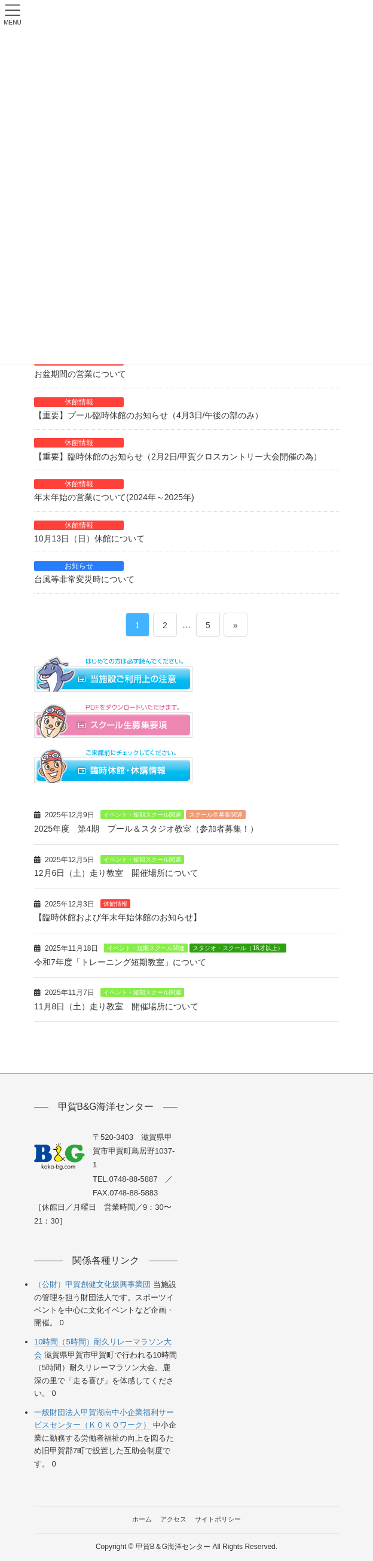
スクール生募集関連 (216, 814)
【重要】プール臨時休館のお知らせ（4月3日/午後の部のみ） (148, 415)
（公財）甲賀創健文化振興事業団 (92, 1284)
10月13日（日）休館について (89, 538)
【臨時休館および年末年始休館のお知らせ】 (117, 917)
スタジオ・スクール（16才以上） (237, 948)
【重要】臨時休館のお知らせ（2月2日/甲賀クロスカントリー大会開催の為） (178, 456)
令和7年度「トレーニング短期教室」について (120, 962)
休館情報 (79, 402)
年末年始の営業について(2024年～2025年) (114, 497)
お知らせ (79, 566)
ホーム (142, 1519)
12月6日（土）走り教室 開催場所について (116, 873)
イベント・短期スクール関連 (142, 814)
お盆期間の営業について (80, 374)
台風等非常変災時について (84, 579)
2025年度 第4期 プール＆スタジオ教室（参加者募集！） (146, 828)
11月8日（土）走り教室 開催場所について (116, 1006)
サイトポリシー (218, 1519)
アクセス (173, 1519)
